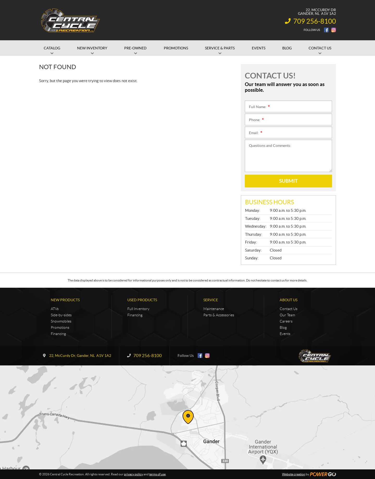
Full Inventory (138, 309)
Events (285, 334)
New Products (65, 300)
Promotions (60, 327)
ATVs (55, 309)
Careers (286, 321)
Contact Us (288, 309)
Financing (58, 334)
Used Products (142, 300)
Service (210, 300)
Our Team (287, 315)
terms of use (157, 474)
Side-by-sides (61, 315)
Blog (283, 327)
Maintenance (213, 309)
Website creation (293, 474)
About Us (288, 300)
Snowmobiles (61, 321)
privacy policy (133, 474)
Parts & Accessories (218, 315)
